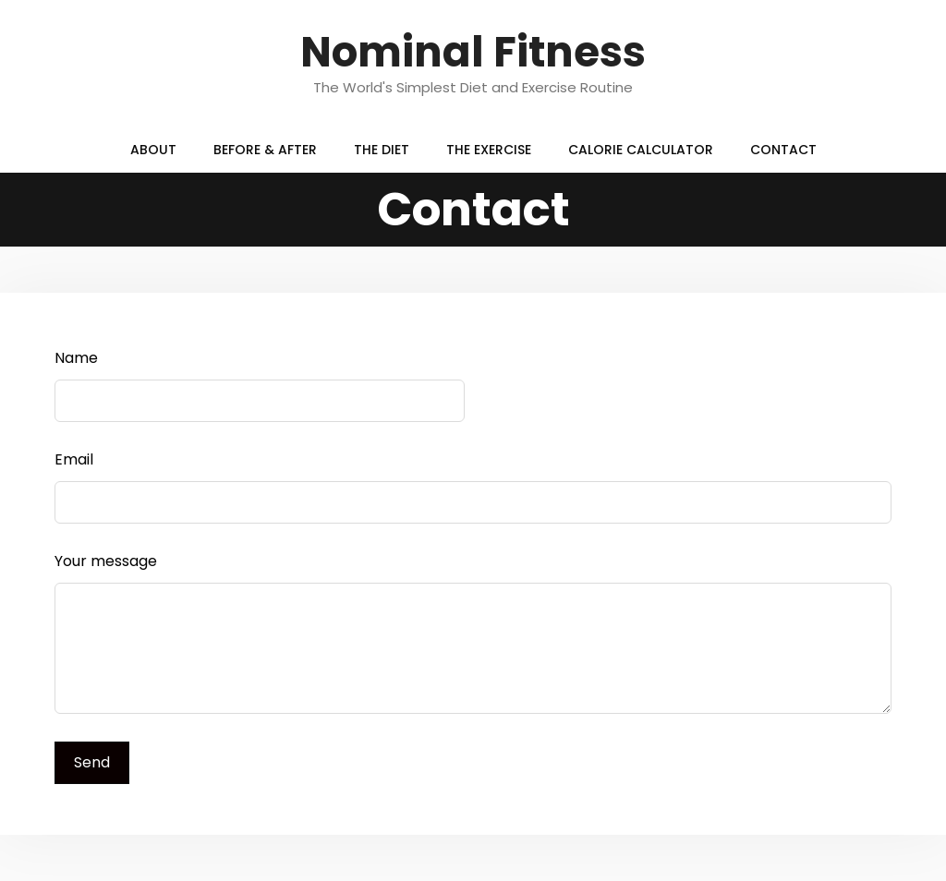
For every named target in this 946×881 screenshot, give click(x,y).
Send (92, 762)
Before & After (265, 149)
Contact (783, 149)
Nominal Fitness (473, 52)
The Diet (381, 149)
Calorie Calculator (640, 149)
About (153, 149)
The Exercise (488, 149)
